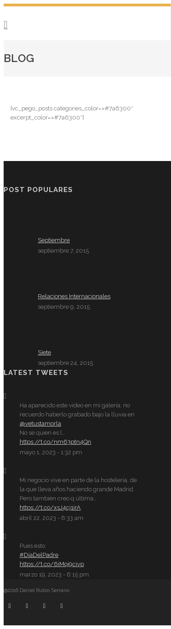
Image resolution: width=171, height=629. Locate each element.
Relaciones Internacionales (74, 296)
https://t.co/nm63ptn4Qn (55, 441)
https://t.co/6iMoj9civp (52, 564)
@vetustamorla (40, 423)
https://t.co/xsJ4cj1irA (50, 507)
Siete (44, 352)
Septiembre (54, 240)
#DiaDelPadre (39, 554)
